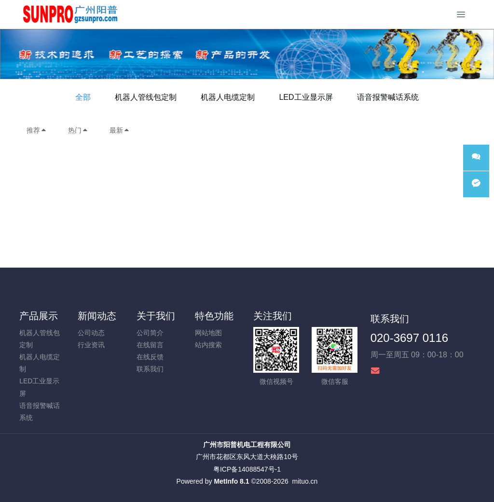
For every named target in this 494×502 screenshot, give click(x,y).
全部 (83, 97)
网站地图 (208, 333)
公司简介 (150, 333)
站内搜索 (208, 345)
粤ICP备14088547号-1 (247, 469)
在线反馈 (150, 357)
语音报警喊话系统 (388, 97)
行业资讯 (91, 345)
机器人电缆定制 (228, 97)
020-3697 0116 (409, 337)
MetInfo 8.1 (231, 481)
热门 (78, 130)
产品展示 (38, 316)
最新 (120, 130)
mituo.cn (304, 481)
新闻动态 (97, 316)
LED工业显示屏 (305, 97)
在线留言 (150, 345)
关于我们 (156, 316)
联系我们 (150, 369)
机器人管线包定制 (146, 97)
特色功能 (214, 316)
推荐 (37, 130)
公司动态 (91, 333)
